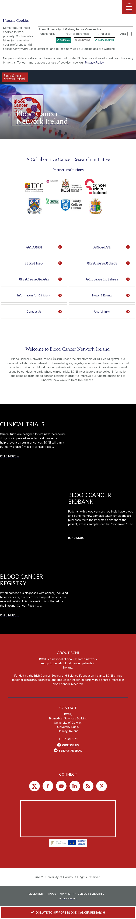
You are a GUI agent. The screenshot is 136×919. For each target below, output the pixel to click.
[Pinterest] (101, 786)
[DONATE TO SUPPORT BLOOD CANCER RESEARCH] (68, 912)
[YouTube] (61, 786)
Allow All (65, 40)
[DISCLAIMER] (37, 894)
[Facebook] (48, 786)
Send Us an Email (70, 750)
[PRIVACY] (53, 894)
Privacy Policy (94, 62)
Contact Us (70, 745)
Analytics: (104, 33)
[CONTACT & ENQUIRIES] (92, 894)
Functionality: (47, 33)
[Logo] (15, 77)
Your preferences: (77, 33)
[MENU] (129, 7)
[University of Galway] (64, 77)
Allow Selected (106, 40)
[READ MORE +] (9, 456)
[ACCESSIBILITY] (68, 898)
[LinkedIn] (74, 786)
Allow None (84, 40)
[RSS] (88, 786)
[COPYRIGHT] (68, 894)
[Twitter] (34, 786)
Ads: (123, 33)
